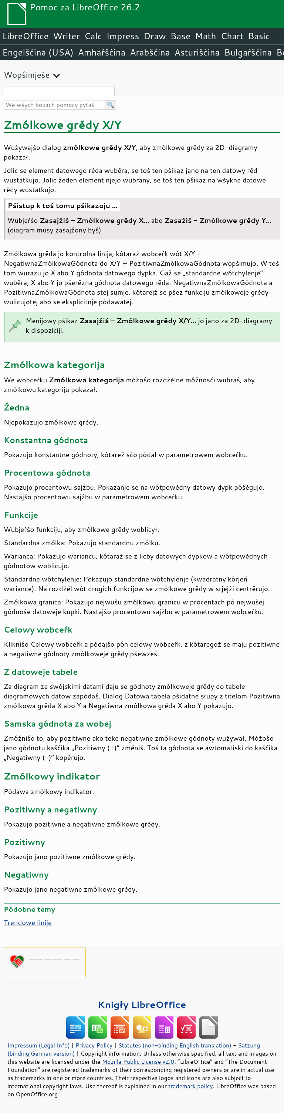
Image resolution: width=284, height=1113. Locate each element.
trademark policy (190, 1086)
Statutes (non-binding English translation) (174, 1045)
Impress (122, 36)
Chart (231, 36)
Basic (259, 36)
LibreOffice (25, 36)
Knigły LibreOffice (142, 1004)
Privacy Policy (93, 1045)
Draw (154, 36)
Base (180, 36)
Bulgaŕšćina (248, 52)
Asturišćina (197, 52)
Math (205, 36)
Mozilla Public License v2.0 (138, 1061)
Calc (93, 36)
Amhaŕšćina (101, 52)
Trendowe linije (28, 922)
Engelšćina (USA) (38, 52)
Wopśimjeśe (27, 74)
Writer (66, 36)
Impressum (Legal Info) (38, 1045)
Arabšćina (150, 52)
